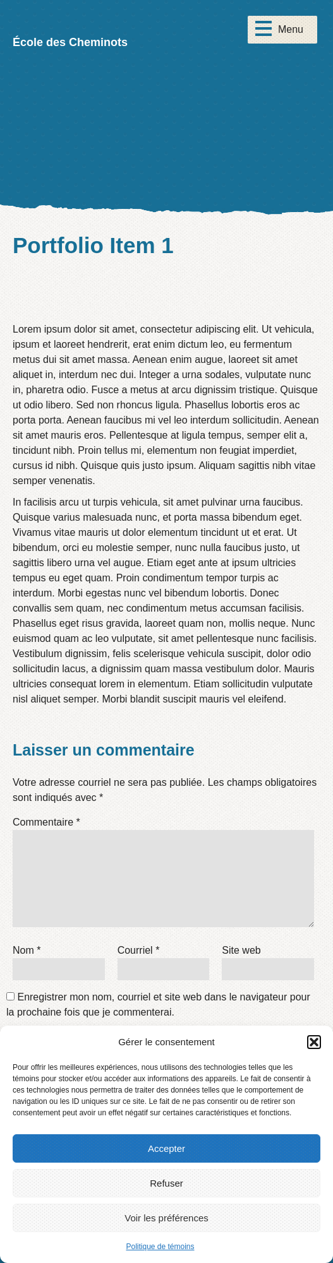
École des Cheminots (70, 42)
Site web (241, 950)
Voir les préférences (166, 1218)
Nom (26, 950)
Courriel (139, 950)
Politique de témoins (160, 1246)
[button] (314, 1042)
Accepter (166, 1148)
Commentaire (46, 822)
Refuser (166, 1183)
